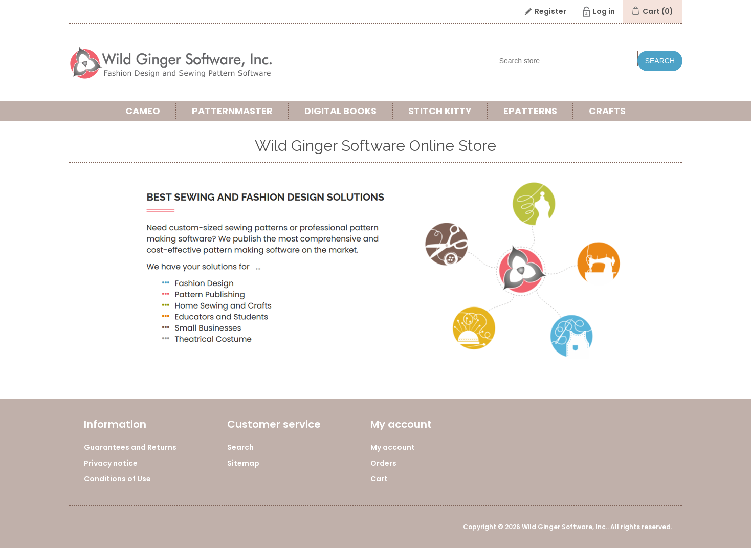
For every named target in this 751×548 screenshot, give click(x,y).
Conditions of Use (117, 479)
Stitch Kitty (440, 110)
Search (660, 61)
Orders (383, 463)
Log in (604, 11)
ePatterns (530, 110)
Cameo (142, 110)
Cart (379, 479)
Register (550, 11)
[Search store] (566, 61)
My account (392, 447)
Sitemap (243, 463)
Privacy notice (111, 463)
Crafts (607, 110)
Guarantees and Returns (130, 447)
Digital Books (340, 110)
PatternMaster (232, 110)
